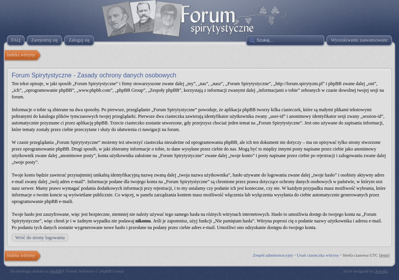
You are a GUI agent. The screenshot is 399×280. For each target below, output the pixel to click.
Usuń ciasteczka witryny (318, 255)
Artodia (381, 271)
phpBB (55, 271)
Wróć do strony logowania (40, 237)
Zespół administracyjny (273, 255)
